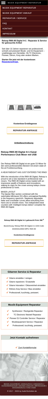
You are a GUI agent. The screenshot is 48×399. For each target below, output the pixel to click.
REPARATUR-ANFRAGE (25, 130)
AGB (34, 387)
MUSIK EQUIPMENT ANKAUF (17, 13)
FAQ (5, 23)
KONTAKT (7, 29)
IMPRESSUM (9, 34)
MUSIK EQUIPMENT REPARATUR (19, 8)
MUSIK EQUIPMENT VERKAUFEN (18, 384)
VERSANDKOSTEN (9, 386)
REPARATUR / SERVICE (15, 18)
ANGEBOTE (38, 384)
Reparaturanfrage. (10, 62)
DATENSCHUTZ (18, 387)
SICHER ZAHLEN (26, 386)
